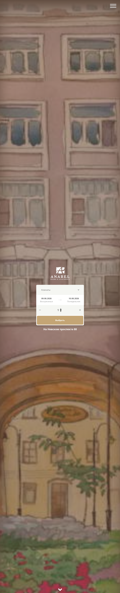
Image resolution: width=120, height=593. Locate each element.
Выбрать (60, 320)
